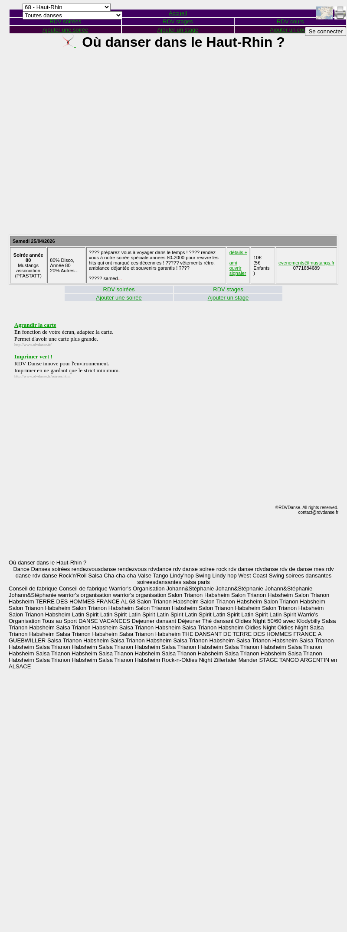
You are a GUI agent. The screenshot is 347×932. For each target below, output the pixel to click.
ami (233, 262)
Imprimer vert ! (33, 356)
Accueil (178, 13)
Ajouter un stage (178, 29)
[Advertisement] (169, 146)
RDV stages (178, 21)
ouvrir (235, 268)
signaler (237, 273)
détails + (238, 252)
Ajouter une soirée (65, 29)
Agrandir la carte (35, 325)
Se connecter (325, 31)
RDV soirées (119, 289)
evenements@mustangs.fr (306, 262)
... (120, 278)
